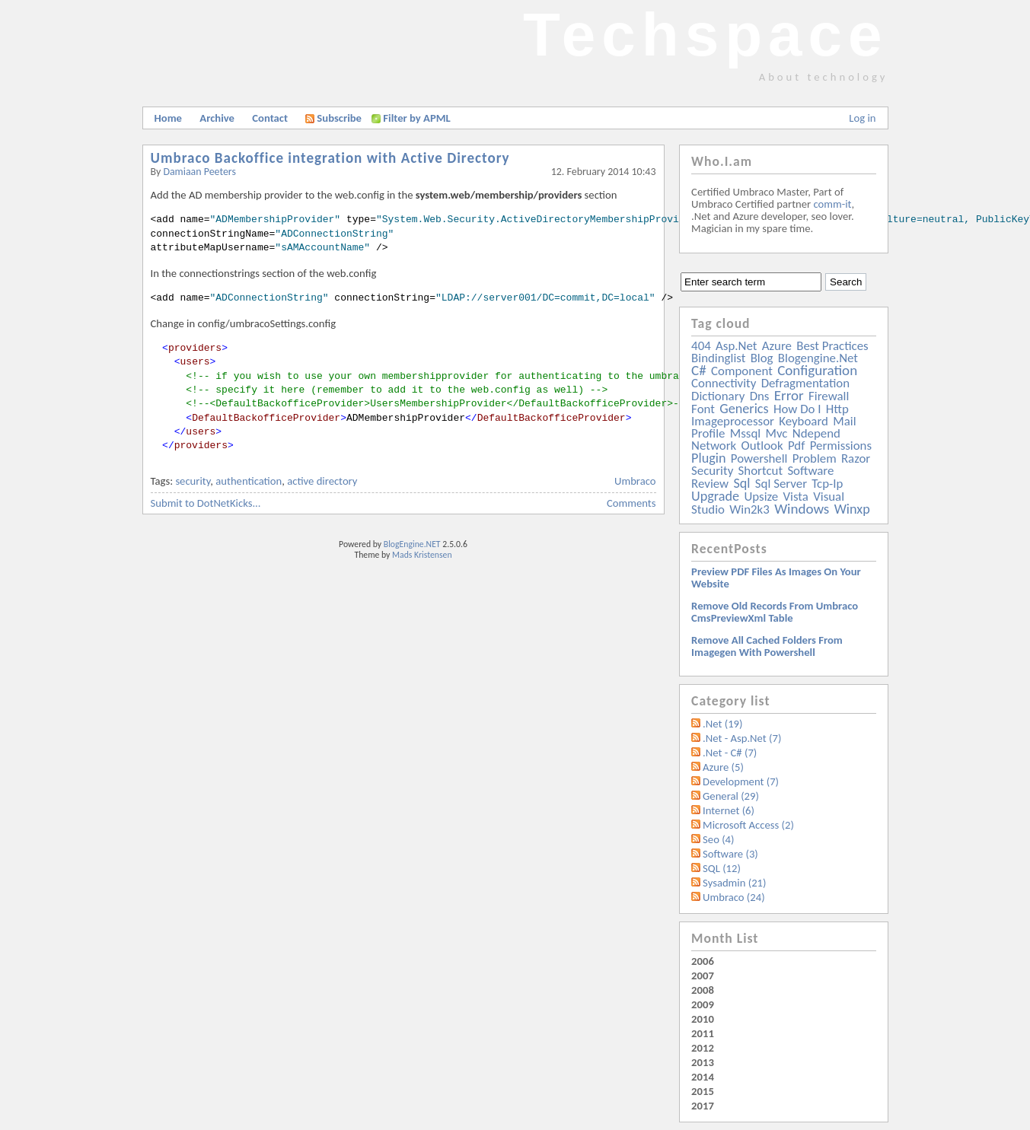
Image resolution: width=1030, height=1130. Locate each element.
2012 (702, 1048)
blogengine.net (818, 358)
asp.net (736, 346)
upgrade (715, 496)
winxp (852, 509)
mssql (745, 433)
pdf (796, 446)
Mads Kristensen (422, 554)
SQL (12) (722, 868)
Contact (270, 118)
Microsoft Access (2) (748, 825)
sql (741, 483)
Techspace (705, 34)
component (742, 371)
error (789, 395)
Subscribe (333, 118)
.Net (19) (722, 724)
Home (168, 118)
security (192, 481)
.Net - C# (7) (730, 752)
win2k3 (749, 509)
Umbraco (634, 481)
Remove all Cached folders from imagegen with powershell (767, 646)
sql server (781, 484)
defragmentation (805, 383)
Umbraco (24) (734, 897)
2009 (702, 1004)
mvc (777, 433)
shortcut (760, 471)
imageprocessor (732, 421)
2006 (702, 961)
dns (760, 396)
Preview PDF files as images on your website (776, 577)
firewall (828, 396)
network (713, 446)
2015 (702, 1091)
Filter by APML (416, 118)
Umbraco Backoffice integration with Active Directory (330, 158)
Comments (631, 503)
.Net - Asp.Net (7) (742, 738)
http (837, 409)
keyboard (803, 421)
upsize (761, 497)
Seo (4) (718, 839)
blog (762, 358)
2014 (702, 1077)
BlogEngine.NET (412, 544)
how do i (797, 409)
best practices (832, 346)
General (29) (731, 796)
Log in (862, 118)
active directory (322, 481)
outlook (762, 446)
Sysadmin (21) (734, 883)
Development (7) (741, 781)
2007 (702, 975)
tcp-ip (827, 484)
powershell (759, 458)
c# (698, 370)
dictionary (718, 396)
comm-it (832, 204)
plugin (708, 458)
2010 (702, 1019)
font (703, 409)
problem (814, 458)
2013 (702, 1062)
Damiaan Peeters (199, 171)
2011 (702, 1033)
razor (855, 458)
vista (795, 497)
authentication (248, 481)
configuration (817, 370)
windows (801, 508)
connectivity (723, 383)
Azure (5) (723, 767)
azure (777, 346)
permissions (841, 446)
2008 (702, 990)
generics (743, 408)
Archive (216, 118)
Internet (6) (728, 810)
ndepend (816, 433)
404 (701, 346)
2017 (702, 1106)
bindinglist (718, 358)
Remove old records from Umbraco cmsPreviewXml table (774, 612)
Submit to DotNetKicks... (206, 503)
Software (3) (730, 854)
